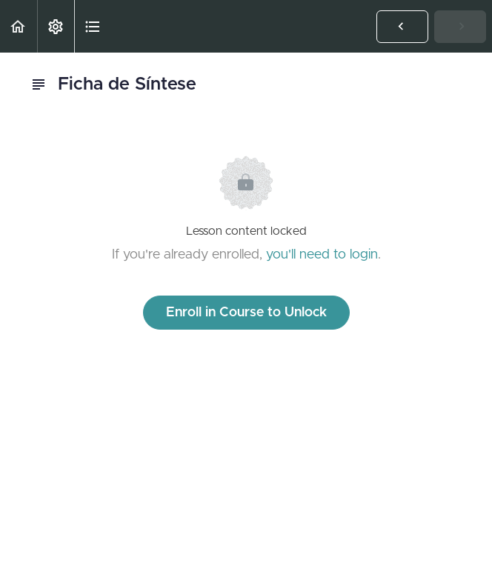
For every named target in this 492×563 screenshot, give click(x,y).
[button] (18, 26)
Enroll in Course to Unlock (246, 312)
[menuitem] (55, 26)
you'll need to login (322, 254)
